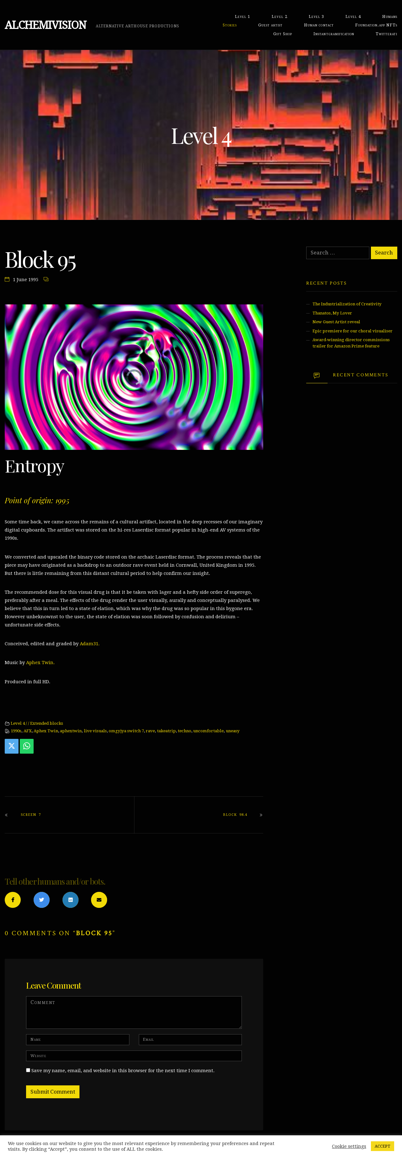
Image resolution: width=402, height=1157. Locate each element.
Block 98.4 (235, 815)
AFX (28, 731)
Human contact (319, 25)
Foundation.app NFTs (376, 25)
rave (150, 731)
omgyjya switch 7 (126, 731)
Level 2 (279, 16)
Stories (230, 25)
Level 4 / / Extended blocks (37, 723)
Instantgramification (333, 33)
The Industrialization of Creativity (347, 304)
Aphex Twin (46, 731)
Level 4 (353, 16)
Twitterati (386, 33)
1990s (16, 731)
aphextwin (71, 731)
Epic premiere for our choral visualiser (352, 331)
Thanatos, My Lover (332, 313)
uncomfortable (208, 731)
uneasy (233, 731)
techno (184, 731)
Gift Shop (282, 33)
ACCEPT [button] (382, 1146)
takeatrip (166, 731)
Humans (389, 16)
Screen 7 (31, 815)
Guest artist (270, 25)
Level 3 (316, 16)
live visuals (95, 731)
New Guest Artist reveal (336, 321)
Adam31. (90, 644)
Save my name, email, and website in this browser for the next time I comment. (123, 1070)
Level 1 (242, 16)
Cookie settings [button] (349, 1146)
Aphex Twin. (40, 662)
